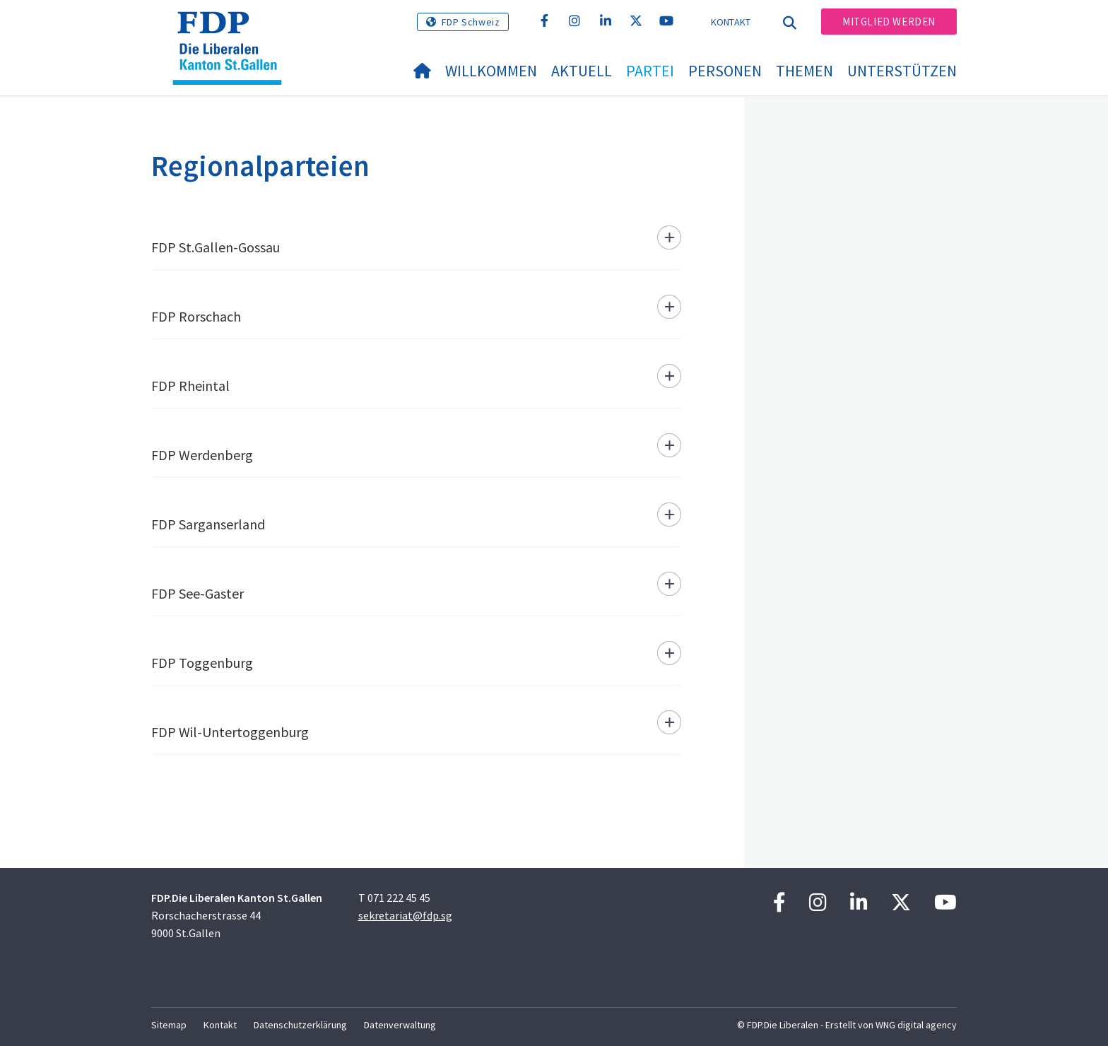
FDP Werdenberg (202, 455)
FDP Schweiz (471, 22)
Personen (725, 71)
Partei (650, 71)
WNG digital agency (916, 1024)
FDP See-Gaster (197, 593)
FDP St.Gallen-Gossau (215, 247)
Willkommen (491, 71)
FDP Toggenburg (202, 662)
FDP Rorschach (196, 316)
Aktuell (581, 71)
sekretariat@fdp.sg (405, 915)
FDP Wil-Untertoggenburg (230, 732)
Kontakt (731, 22)
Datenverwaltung (400, 1024)
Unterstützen (902, 71)
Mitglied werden (889, 21)
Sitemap (169, 1024)
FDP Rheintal (190, 385)
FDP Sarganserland (208, 524)
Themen (804, 71)
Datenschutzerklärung (300, 1024)
